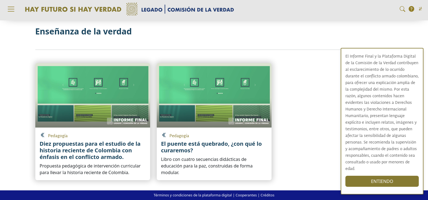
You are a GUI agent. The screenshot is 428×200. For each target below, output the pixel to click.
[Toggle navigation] (11, 9)
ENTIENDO (387, 181)
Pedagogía (58, 136)
